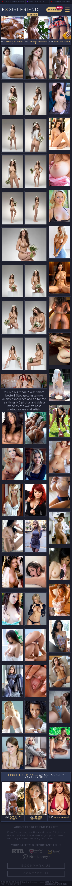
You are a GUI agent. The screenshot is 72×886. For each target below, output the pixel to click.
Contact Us (36, 873)
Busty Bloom (36, 2)
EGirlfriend (20, 12)
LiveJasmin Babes (14, 2)
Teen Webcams (61, 2)
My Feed (54, 10)
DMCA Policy (51, 882)
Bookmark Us (36, 866)
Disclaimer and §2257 (56, 884)
